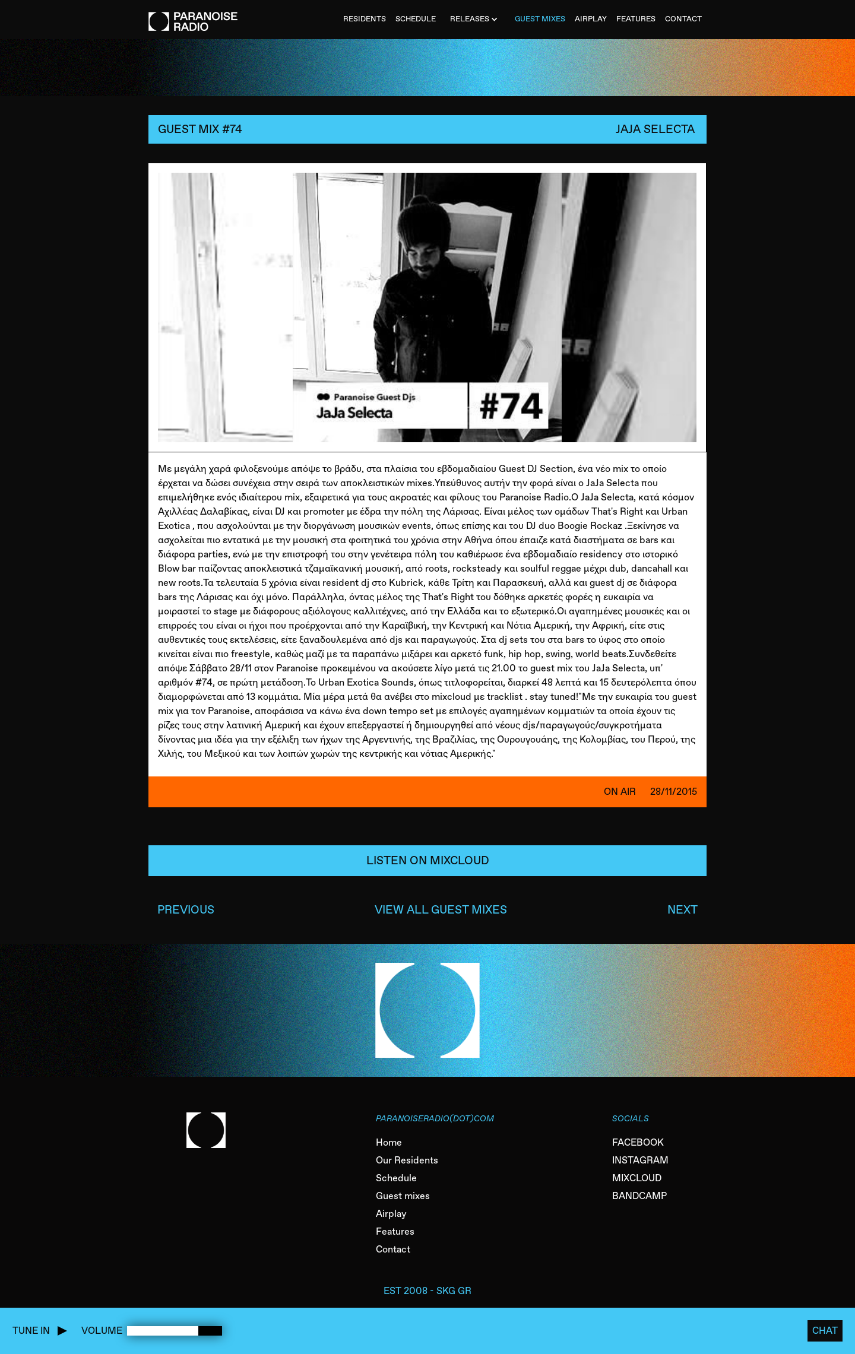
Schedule (396, 1178)
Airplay (391, 1213)
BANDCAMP (639, 1195)
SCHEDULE (415, 18)
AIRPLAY (591, 18)
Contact (393, 1249)
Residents (364, 18)
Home (389, 1142)
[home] (193, 15)
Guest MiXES (540, 18)
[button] (475, 19)
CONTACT (683, 18)
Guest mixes (403, 1195)
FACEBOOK (638, 1142)
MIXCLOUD (636, 1178)
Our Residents (407, 1160)
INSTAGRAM (640, 1160)
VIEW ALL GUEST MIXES (441, 910)
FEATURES (636, 18)
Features (395, 1231)
